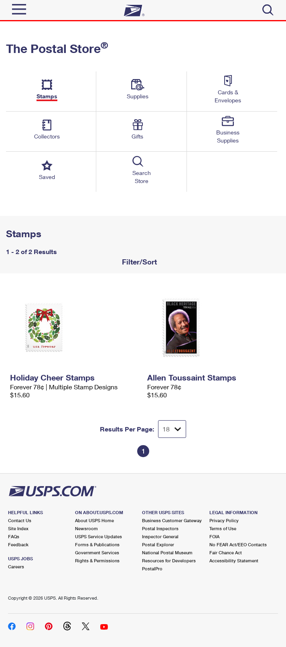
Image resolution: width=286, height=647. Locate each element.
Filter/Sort (138, 261)
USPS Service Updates (98, 536)
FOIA (214, 536)
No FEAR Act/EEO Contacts (238, 544)
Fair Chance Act (225, 552)
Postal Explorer (158, 544)
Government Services (97, 552)
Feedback (18, 544)
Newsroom (86, 528)
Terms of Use (222, 528)
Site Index (18, 528)
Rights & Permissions (97, 560)
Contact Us (19, 520)
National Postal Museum (167, 552)
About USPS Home (94, 520)
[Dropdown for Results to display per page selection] (172, 429)
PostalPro (152, 568)
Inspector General (160, 536)
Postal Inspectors (160, 528)
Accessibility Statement (233, 560)
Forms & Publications (97, 544)
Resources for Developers (169, 560)
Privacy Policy (224, 520)
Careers (16, 566)
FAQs (13, 536)
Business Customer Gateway (172, 520)
